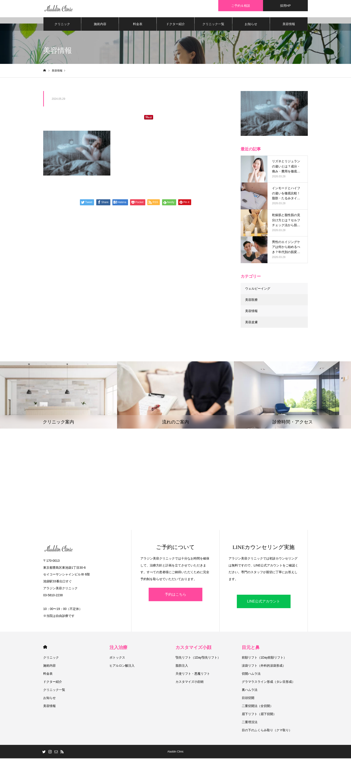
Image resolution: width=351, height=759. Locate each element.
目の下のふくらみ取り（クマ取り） (267, 731)
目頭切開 (248, 698)
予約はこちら (175, 595)
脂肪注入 (182, 666)
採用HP (285, 5)
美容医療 (251, 300)
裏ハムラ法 (249, 690)
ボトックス (117, 658)
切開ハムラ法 (251, 674)
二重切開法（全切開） (257, 706)
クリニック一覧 (213, 24)
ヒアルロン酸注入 (122, 666)
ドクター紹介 (175, 24)
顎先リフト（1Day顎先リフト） (198, 658)
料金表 (137, 24)
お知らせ (251, 24)
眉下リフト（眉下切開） (259, 714)
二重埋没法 (249, 722)
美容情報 (289, 24)
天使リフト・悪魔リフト (193, 674)
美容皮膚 (251, 323)
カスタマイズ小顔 (193, 648)
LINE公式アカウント (263, 602)
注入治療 (118, 648)
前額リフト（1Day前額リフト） (264, 658)
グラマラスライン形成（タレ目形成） (268, 682)
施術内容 (100, 24)
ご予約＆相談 (240, 5)
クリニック (62, 24)
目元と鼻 (251, 648)
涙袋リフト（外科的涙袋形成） (264, 666)
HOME (45, 648)
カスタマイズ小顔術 (190, 682)
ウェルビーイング (257, 289)
